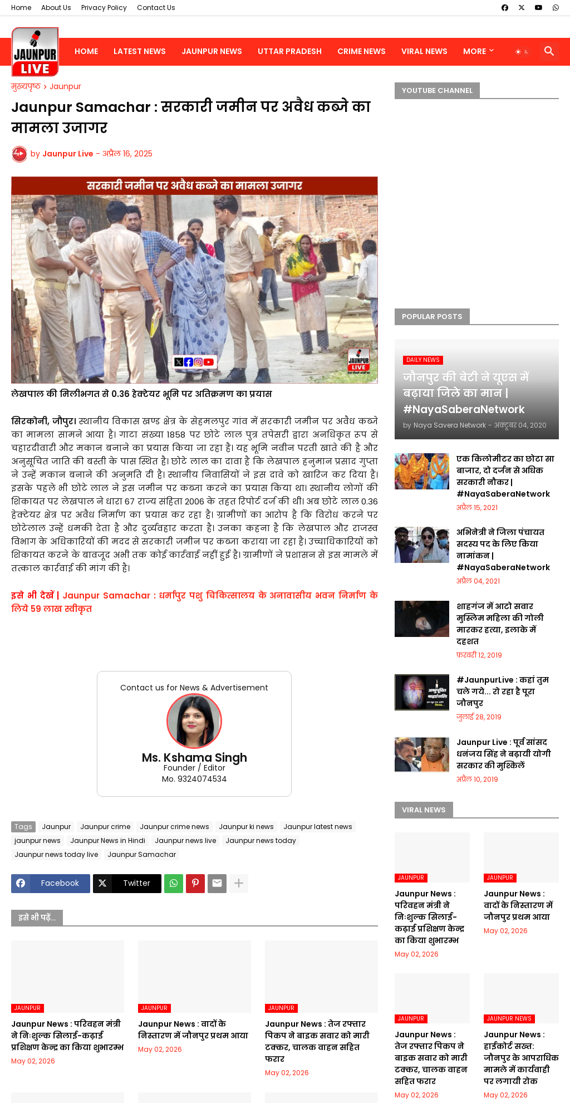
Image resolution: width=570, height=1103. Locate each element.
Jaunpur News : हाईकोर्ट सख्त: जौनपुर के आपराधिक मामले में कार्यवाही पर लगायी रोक (521, 1058)
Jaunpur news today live (56, 854)
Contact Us (156, 7)
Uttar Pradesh (290, 51)
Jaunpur (65, 86)
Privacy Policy (104, 7)
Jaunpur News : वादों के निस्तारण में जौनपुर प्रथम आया (193, 1029)
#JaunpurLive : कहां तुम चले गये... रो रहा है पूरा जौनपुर (502, 691)
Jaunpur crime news (174, 826)
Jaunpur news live (185, 840)
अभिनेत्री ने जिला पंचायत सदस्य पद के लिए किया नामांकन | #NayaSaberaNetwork (503, 550)
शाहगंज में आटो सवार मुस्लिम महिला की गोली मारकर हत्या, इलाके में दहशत (500, 624)
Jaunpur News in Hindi (107, 840)
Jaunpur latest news (317, 826)
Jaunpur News (211, 51)
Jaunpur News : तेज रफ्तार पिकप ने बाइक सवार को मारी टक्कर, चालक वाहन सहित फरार (317, 1041)
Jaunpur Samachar (141, 854)
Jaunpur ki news (246, 826)
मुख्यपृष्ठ (26, 86)
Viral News (424, 51)
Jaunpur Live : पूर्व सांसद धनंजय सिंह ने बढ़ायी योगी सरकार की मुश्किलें (503, 754)
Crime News (361, 51)
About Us (56, 7)
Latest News (140, 51)
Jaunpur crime (105, 826)
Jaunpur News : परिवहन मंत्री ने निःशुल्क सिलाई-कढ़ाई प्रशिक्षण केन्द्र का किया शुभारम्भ (67, 1035)
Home (21, 7)
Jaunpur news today (260, 840)
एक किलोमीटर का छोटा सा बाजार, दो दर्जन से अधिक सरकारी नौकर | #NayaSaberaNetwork (505, 476)
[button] (522, 51)
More (474, 51)
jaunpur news (37, 840)
